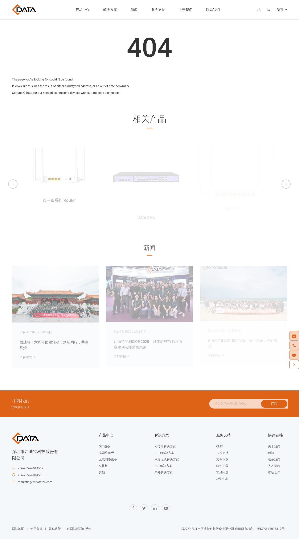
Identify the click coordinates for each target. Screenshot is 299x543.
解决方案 (110, 10)
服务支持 (158, 10)
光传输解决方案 (164, 450)
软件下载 (222, 469)
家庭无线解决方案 (166, 463)
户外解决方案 (163, 476)
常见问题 (222, 476)
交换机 (103, 469)
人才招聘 (274, 469)
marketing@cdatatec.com (35, 485)
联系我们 (213, 10)
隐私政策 (55, 533)
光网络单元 (106, 456)
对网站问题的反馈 (79, 533)
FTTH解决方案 (164, 456)
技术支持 (222, 456)
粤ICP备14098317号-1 (272, 533)
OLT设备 (104, 450)
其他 (102, 476)
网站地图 (18, 533)
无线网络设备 (108, 463)
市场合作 (274, 476)
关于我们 (185, 10)
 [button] (10, 181)
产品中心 (82, 10)
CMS (219, 450)
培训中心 (222, 482)
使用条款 (36, 533)
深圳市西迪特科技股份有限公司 (212, 533)
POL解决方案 (163, 469)
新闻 (134, 10)
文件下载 (222, 463)
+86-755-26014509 (30, 472)
